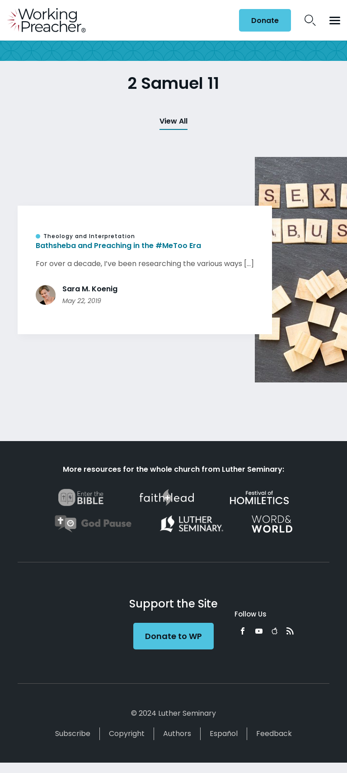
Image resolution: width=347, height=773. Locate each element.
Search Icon (310, 20)
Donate (265, 20)
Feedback (274, 733)
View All (173, 121)
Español (224, 733)
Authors (177, 733)
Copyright (127, 733)
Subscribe (72, 733)
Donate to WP (173, 636)
